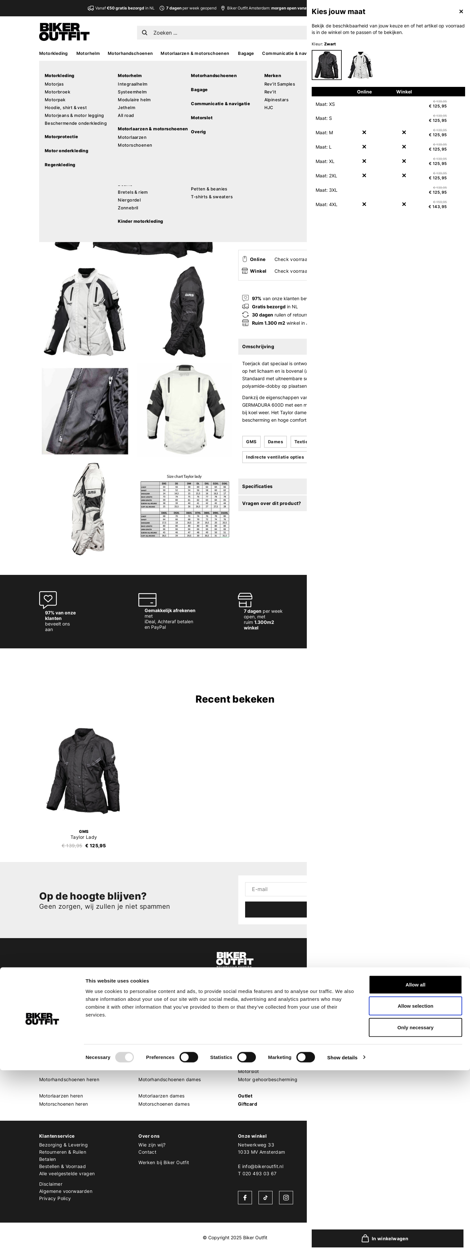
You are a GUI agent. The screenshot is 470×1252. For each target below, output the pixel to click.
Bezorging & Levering (63, 1144)
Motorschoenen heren (63, 1104)
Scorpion (347, 1022)
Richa (343, 1087)
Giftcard (247, 1104)
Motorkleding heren (61, 1006)
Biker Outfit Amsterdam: (283, 8)
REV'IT (344, 1006)
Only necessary (416, 1209)
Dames (275, 441)
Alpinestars (349, 1014)
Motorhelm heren (58, 1063)
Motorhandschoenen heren (69, 1079)
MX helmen (250, 1022)
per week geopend (188, 8)
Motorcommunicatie (260, 1063)
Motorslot (248, 1071)
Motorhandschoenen (130, 53)
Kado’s (385, 53)
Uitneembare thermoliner (343, 457)
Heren (46, 997)
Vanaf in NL (125, 8)
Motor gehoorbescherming (267, 1079)
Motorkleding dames (161, 1006)
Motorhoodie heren (60, 1046)
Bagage (246, 53)
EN (363, 31)
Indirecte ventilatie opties (275, 457)
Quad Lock (349, 1071)
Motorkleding (53, 53)
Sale (425, 53)
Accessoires (342, 53)
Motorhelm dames (158, 1063)
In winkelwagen (317, 227)
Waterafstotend (338, 441)
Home (241, 66)
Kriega (344, 1079)
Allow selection (415, 1188)
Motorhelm (88, 53)
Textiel (302, 441)
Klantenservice (57, 1136)
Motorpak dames (157, 1030)
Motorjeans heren (58, 1038)
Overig (246, 1046)
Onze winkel (252, 1136)
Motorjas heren (56, 1014)
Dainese (346, 1055)
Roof (342, 1104)
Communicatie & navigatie (290, 53)
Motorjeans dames (159, 1038)
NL (353, 31)
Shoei (343, 1030)
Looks (406, 53)
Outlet (245, 1095)
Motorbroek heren (59, 1022)
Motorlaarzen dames (161, 1095)
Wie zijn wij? (151, 1144)
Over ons (149, 1136)
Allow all (416, 1166)
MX (367, 53)
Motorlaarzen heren (61, 1095)
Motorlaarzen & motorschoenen (195, 53)
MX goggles (251, 1030)
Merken (346, 997)
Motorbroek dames (159, 1022)
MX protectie (252, 1014)
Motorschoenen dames (164, 1104)
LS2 (341, 1095)
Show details (342, 1239)
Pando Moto (350, 1063)
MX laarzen (250, 1006)
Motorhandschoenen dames (169, 1079)
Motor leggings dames (163, 1046)
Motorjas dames (156, 1014)
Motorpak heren (57, 1030)
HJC (342, 1038)
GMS (244, 77)
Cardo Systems (354, 1046)
